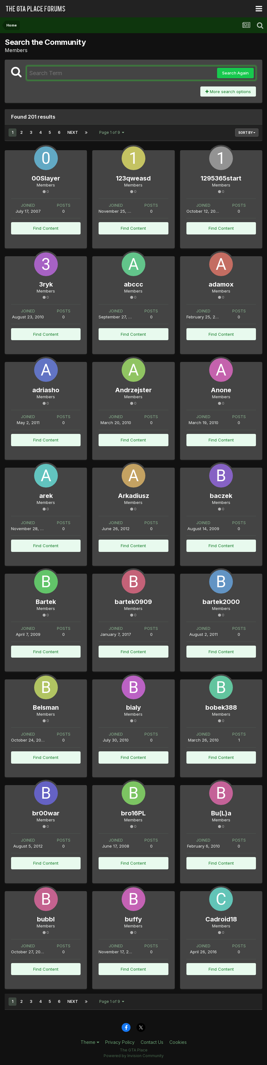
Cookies (178, 1042)
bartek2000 (221, 602)
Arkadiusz (133, 496)
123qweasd (133, 178)
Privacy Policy (120, 1042)
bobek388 (221, 707)
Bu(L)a (221, 813)
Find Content (45, 228)
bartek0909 (133, 602)
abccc (133, 284)
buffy (133, 919)
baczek (221, 496)
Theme (90, 1042)
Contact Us (152, 1042)
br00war (45, 813)
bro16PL (133, 813)
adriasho (45, 390)
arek (46, 496)
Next (72, 132)
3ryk (46, 284)
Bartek (46, 602)
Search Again (235, 72)
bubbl (46, 919)
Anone (221, 390)
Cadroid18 (221, 919)
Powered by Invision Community (134, 1055)
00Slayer (46, 178)
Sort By (246, 132)
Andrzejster (133, 390)
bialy (133, 707)
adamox (221, 284)
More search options (228, 91)
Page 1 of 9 (111, 132)
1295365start (221, 178)
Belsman (46, 707)
